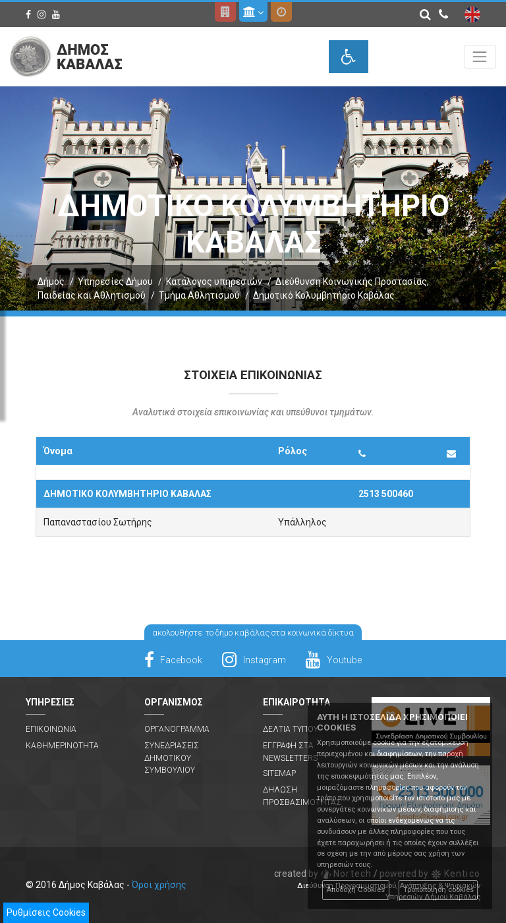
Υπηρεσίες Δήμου (115, 281)
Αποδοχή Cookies (355, 889)
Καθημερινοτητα (62, 745)
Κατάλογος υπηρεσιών (214, 281)
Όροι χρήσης (159, 884)
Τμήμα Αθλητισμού (199, 295)
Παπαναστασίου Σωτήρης (97, 522)
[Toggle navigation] (480, 56)
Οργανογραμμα (177, 729)
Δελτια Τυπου (290, 729)
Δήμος (51, 281)
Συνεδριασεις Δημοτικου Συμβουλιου (171, 758)
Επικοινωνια (51, 729)
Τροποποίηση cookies (438, 889)
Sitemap (279, 773)
